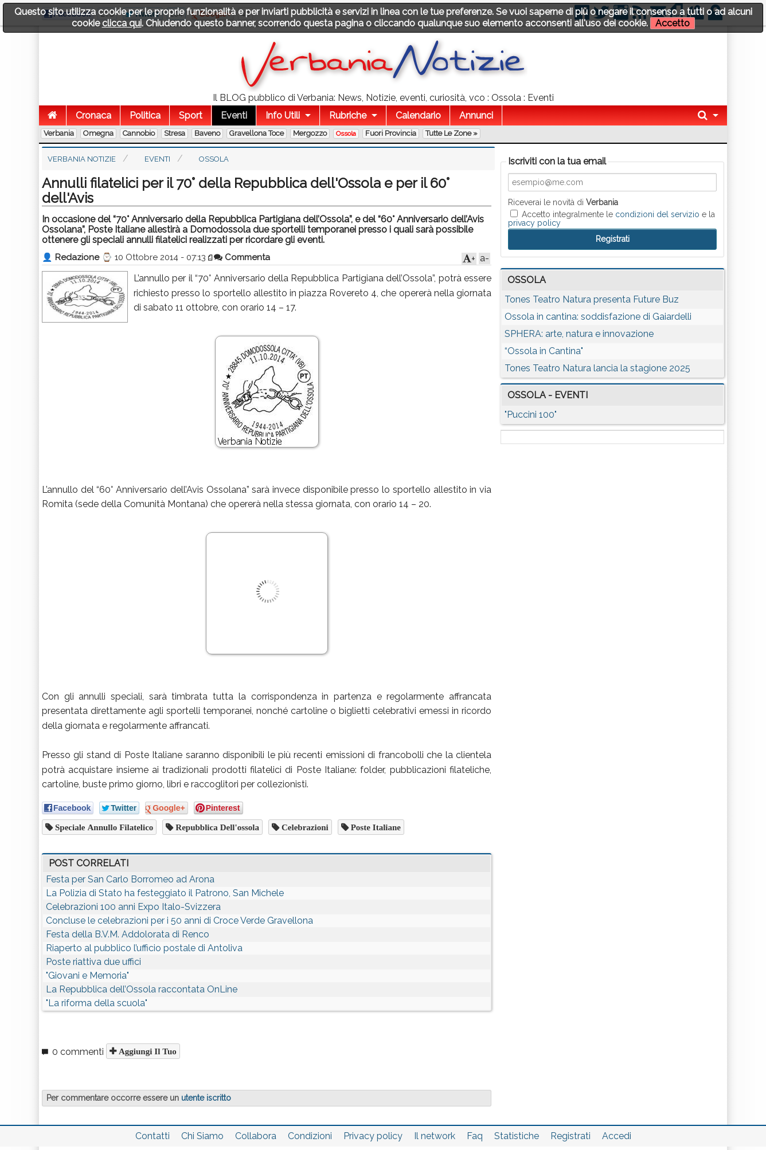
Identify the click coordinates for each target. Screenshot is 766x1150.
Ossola (346, 133)
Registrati (570, 1136)
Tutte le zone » (451, 133)
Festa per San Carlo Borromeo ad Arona (130, 879)
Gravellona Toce (256, 133)
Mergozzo (310, 133)
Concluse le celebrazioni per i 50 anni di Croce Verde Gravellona (179, 920)
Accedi (616, 1136)
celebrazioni (304, 827)
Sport (190, 115)
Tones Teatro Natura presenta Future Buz (592, 299)
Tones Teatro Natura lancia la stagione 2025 (597, 368)
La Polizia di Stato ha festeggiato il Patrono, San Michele (165, 893)
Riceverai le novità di (563, 202)
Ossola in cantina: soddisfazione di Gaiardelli (598, 316)
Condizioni (310, 1136)
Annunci (476, 115)
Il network (434, 1136)
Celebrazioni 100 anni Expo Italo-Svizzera (133, 906)
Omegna (98, 133)
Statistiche (516, 1136)
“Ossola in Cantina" (544, 351)
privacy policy (534, 222)
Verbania (59, 133)
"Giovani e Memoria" (87, 975)
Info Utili (282, 115)
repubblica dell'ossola (216, 827)
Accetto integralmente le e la (611, 218)
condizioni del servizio (657, 214)
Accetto (672, 23)
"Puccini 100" (531, 414)
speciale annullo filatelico (103, 827)
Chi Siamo (202, 1136)
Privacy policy (372, 1136)
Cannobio (139, 133)
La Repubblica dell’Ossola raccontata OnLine (141, 989)
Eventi (234, 115)
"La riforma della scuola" (96, 1003)
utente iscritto (206, 1097)
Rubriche (347, 115)
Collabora (255, 1136)
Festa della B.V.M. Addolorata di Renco (127, 934)
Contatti (152, 1136)
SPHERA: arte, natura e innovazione (579, 333)
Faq (475, 1136)
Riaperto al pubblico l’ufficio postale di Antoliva (144, 948)
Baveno (207, 133)
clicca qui (122, 23)
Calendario (418, 115)
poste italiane (375, 827)
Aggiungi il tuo (146, 1051)
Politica (145, 115)
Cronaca (93, 115)
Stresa (174, 133)
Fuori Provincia (390, 133)
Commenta (242, 257)
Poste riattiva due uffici (93, 961)
